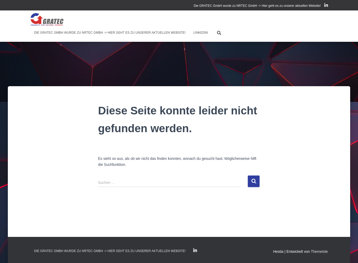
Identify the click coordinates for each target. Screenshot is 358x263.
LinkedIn (326, 6)
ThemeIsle (319, 251)
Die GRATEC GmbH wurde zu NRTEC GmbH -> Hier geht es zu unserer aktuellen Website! (257, 6)
